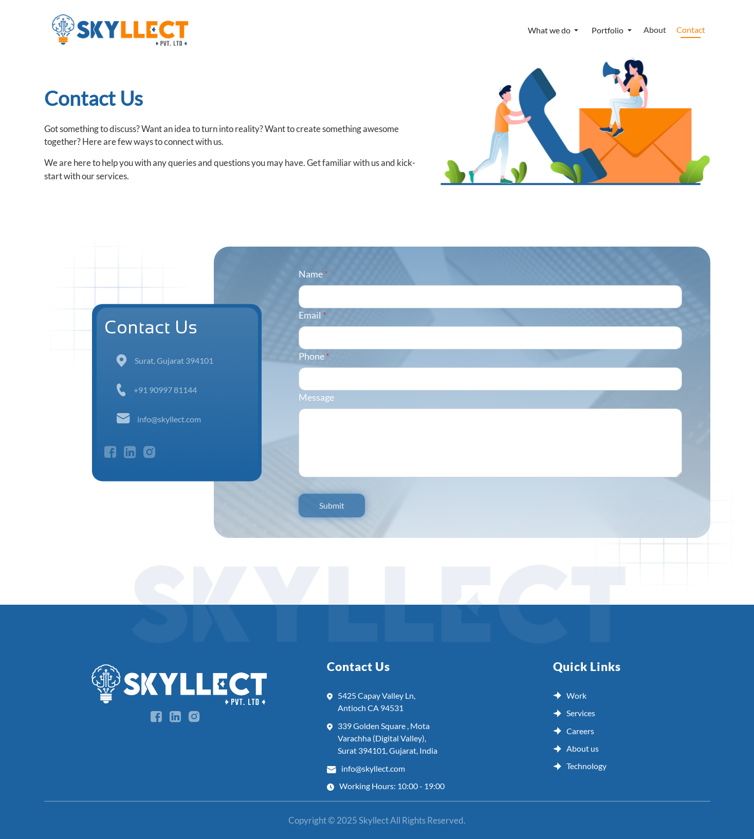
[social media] (160, 717)
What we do (550, 30)
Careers (573, 731)
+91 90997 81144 (165, 389)
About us (576, 748)
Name (313, 273)
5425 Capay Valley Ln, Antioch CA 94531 (371, 702)
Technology (579, 766)
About (654, 29)
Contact (690, 29)
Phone (314, 356)
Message (316, 397)
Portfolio (608, 30)
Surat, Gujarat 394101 (174, 360)
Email (312, 315)
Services (574, 713)
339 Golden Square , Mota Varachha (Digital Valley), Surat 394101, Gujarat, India (382, 738)
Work (569, 695)
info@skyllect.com (169, 418)
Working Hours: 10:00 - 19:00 (386, 786)
